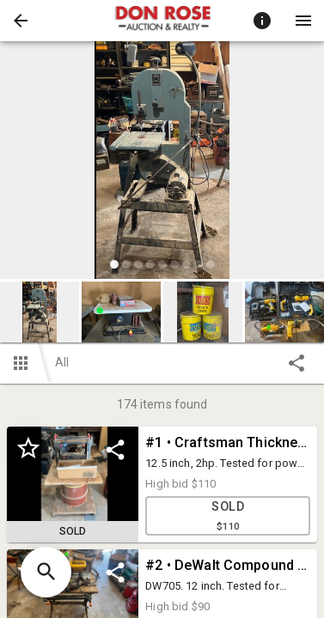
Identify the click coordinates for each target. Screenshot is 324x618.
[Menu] (303, 20)
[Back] (20, 20)
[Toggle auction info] (262, 20)
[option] (162, 162)
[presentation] (162, 20)
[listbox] (162, 162)
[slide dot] (114, 264)
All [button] (62, 362)
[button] (20, 20)
